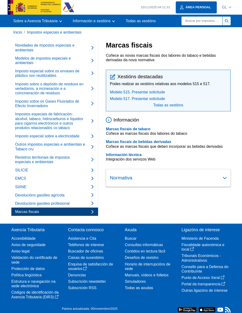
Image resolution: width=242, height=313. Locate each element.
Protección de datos (28, 269)
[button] (226, 7)
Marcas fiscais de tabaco (128, 129)
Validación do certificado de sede (34, 260)
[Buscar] (202, 21)
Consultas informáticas (144, 245)
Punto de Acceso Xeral (203, 278)
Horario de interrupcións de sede (147, 266)
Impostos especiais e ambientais (54, 32)
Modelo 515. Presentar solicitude (137, 92)
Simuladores (135, 281)
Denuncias (77, 275)
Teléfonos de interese (86, 245)
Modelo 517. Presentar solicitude (137, 99)
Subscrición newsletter (87, 281)
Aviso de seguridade (28, 245)
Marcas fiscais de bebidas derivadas (138, 142)
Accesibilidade (23, 238)
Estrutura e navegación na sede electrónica (33, 283)
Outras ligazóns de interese (205, 290)
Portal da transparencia (203, 284)
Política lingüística (26, 275)
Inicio (17, 32)
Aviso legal (20, 251)
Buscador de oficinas (85, 251)
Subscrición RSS (82, 288)
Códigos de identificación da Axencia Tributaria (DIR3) (35, 294)
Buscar (131, 238)
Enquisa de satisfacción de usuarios (90, 266)
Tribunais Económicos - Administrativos (201, 258)
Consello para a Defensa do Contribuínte (205, 269)
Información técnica (124, 155)
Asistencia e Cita (82, 238)
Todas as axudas (139, 288)
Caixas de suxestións (86, 258)
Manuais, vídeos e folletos (147, 275)
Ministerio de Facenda (200, 238)
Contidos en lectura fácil (145, 251)
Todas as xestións (141, 21)
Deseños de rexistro (141, 258)
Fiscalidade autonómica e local (203, 247)
